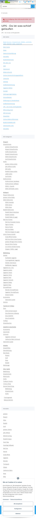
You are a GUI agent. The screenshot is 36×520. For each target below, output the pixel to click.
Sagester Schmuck (10, 337)
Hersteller (6, 56)
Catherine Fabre (7, 470)
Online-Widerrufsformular (10, 119)
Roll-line (5, 448)
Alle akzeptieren (18, 503)
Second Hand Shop (8, 386)
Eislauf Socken (9, 295)
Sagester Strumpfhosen (12, 292)
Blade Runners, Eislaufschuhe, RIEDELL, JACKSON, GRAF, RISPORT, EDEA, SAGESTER (17, 43)
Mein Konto (6, 47)
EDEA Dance (8, 205)
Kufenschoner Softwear (12, 184)
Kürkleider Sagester (11, 258)
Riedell (7, 363)
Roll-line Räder (9, 229)
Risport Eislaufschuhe (11, 149)
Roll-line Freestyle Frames (12, 222)
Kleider (5, 255)
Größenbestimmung (9, 85)
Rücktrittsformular (8, 59)
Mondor (5, 461)
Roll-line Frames (7, 219)
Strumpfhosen (7, 287)
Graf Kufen (8, 176)
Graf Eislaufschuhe (10, 159)
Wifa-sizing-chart (8, 110)
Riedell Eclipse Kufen (11, 171)
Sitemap (5, 81)
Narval (5, 451)
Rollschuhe (6, 376)
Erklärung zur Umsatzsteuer (11, 100)
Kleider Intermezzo (10, 263)
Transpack (6, 464)
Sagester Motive (7, 88)
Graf (6, 358)
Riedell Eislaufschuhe (11, 154)
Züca (4, 308)
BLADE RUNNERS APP (9, 122)
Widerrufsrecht (7, 72)
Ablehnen (18, 513)
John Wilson (6, 432)
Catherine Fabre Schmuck (12, 339)
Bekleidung (6, 371)
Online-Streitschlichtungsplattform (13, 75)
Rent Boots (6, 353)
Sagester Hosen (7, 272)
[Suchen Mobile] (16, 6)
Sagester (5, 458)
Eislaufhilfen (6, 348)
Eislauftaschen (7, 323)
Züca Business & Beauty (12, 313)
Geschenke (6, 332)
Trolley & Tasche (8, 381)
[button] (25, 2)
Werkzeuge (6, 365)
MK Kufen (8, 169)
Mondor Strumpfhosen (11, 290)
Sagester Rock (7, 277)
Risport (7, 355)
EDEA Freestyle (9, 202)
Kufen (5, 161)
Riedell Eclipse (7, 439)
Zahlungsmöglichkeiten (10, 94)
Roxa (6, 360)
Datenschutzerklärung (16, 499)
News (4, 50)
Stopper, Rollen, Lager (11, 249)
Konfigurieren (18, 508)
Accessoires (6, 297)
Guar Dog (6, 442)
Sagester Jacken (7, 270)
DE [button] (20, 2)
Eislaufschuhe (7, 144)
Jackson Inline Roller (9, 197)
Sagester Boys (7, 285)
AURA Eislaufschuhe (11, 152)
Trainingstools (8, 397)
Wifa (4, 476)
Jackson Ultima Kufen (11, 164)
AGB (4, 66)
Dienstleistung (7, 350)
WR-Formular (7, 113)
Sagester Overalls (8, 280)
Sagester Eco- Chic (8, 267)
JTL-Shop (21, 518)
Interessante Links (8, 125)
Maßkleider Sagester (11, 265)
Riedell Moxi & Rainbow (12, 212)
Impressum (6, 499)
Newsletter (6, 116)
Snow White (6, 454)
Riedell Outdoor (9, 214)
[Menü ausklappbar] (2, 1)
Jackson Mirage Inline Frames (13, 241)
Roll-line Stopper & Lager (12, 232)
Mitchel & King (7, 436)
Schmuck (5, 334)
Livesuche (6, 78)
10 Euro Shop (7, 384)
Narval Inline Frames (11, 244)
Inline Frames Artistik (9, 234)
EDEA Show (8, 207)
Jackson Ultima (7, 429)
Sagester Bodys (7, 282)
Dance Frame (9, 227)
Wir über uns (7, 63)
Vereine (5, 302)
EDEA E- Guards (9, 186)
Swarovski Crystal (10, 299)
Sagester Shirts (7, 275)
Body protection (8, 400)
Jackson (5, 414)
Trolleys (5, 320)
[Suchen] (33, 6)
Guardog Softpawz (8, 445)
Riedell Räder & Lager (11, 217)
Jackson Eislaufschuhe (11, 147)
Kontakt (5, 91)
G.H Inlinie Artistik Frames (12, 246)
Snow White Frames (11, 237)
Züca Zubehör (9, 316)
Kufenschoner (7, 179)
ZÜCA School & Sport (11, 311)
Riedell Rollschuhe (8, 209)
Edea (4, 420)
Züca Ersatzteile (9, 318)
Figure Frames (9, 224)
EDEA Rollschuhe (8, 200)
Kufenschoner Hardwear (12, 181)
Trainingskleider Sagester (12, 260)
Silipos (5, 467)
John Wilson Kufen (10, 166)
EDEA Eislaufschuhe (11, 156)
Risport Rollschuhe (8, 195)
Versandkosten (7, 97)
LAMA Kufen (8, 174)
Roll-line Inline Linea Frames (13, 239)
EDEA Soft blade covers (11, 188)
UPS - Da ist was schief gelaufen (12, 106)
